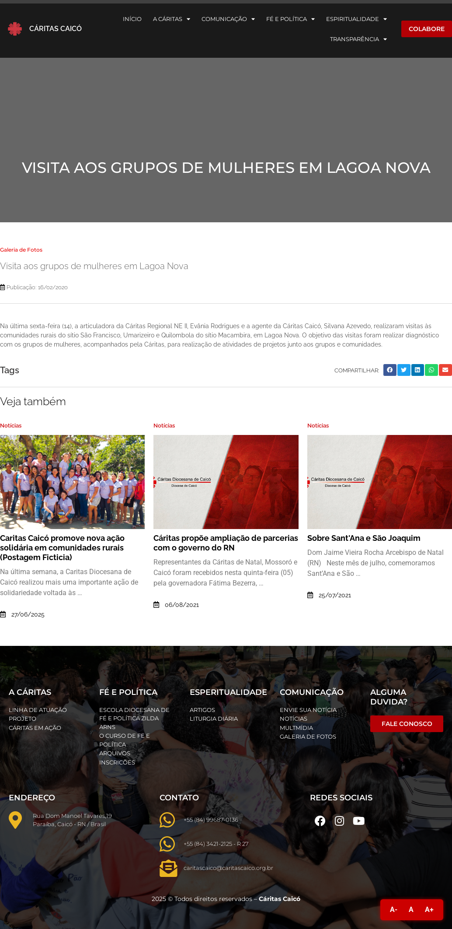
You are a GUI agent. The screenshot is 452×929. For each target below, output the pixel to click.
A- (393, 909)
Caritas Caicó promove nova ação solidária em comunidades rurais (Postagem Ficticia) (62, 547)
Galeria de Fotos (21, 249)
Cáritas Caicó (55, 29)
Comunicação (228, 19)
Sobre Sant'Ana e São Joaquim (364, 538)
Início (132, 18)
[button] (389, 370)
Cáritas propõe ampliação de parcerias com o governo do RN (225, 542)
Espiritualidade (356, 19)
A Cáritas (171, 19)
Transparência (358, 39)
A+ (429, 909)
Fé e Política (290, 19)
